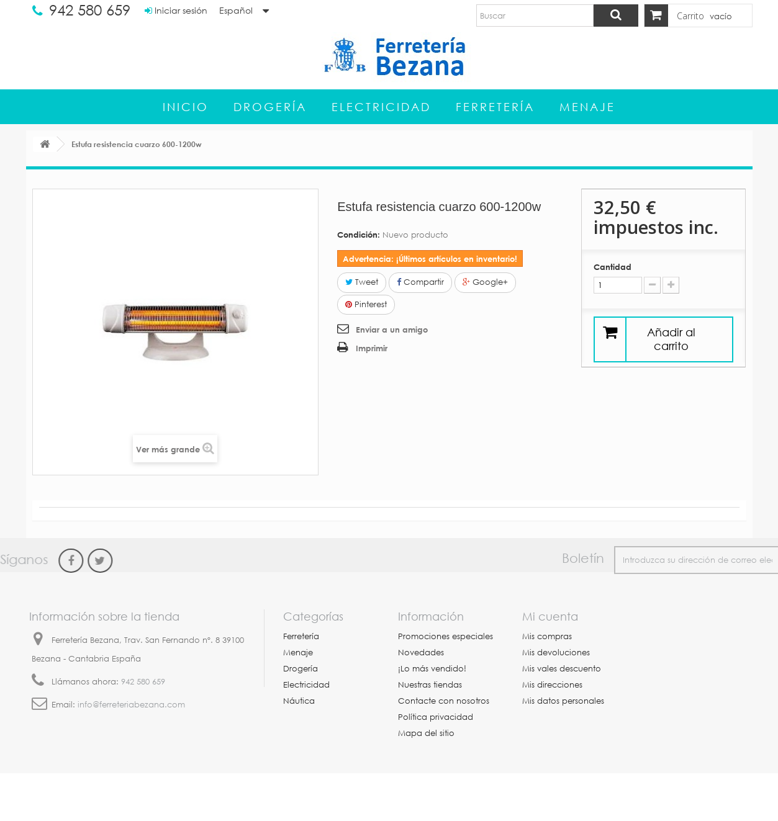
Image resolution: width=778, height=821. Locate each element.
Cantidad (612, 267)
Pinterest (366, 304)
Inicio (186, 107)
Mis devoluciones (556, 652)
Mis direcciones (552, 685)
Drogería (270, 107)
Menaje (587, 107)
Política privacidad (435, 717)
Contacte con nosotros (443, 701)
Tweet (361, 282)
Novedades (421, 652)
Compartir (420, 282)
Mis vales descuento (561, 668)
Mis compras (547, 636)
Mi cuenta (550, 616)
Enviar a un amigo (392, 329)
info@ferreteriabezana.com (131, 704)
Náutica (299, 701)
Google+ (485, 282)
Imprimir (371, 348)
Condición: (358, 235)
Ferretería (495, 107)
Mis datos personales (563, 701)
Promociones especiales (445, 636)
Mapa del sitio (426, 733)
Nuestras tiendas (430, 685)
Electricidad (381, 107)
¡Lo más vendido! (432, 668)
